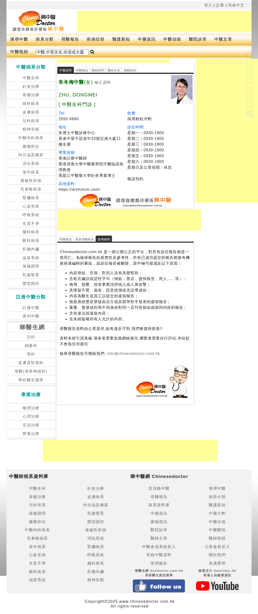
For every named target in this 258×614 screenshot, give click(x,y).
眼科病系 (31, 240)
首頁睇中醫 (159, 488)
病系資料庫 (159, 505)
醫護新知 (121, 39)
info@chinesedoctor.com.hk (133, 354)
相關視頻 (130, 70)
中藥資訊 (147, 39)
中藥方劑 (217, 513)
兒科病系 (31, 121)
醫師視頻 (217, 538)
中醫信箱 (172, 39)
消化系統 (31, 163)
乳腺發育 (31, 275)
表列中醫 (31, 316)
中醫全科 (31, 78)
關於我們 (217, 555)
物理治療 (31, 408)
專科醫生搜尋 (31, 380)
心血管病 (31, 206)
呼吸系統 (31, 215)
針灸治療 (31, 86)
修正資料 (102, 82)
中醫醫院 (217, 530)
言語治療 (31, 425)
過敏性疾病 (30, 181)
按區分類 (217, 497)
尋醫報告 (70, 39)
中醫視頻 (19, 51)
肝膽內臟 (31, 249)
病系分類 (44, 39)
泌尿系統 (31, 258)
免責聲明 (217, 563)
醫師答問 (98, 70)
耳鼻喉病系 (30, 189)
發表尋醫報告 (84, 239)
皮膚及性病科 (31, 363)
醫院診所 (198, 39)
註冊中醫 (31, 308)
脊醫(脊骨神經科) (31, 371)
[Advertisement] (164, 21)
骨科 (31, 354)
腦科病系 (31, 232)
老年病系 (31, 172)
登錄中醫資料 (159, 555)
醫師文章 (114, 70)
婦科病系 (31, 103)
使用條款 (159, 563)
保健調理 (31, 266)
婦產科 (31, 346)
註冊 (220, 5)
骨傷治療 (31, 95)
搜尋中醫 (19, 39)
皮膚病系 (31, 112)
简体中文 (236, 5)
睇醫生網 (32, 327)
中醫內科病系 (31, 138)
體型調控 (31, 283)
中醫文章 (223, 39)
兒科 (31, 337)
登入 (208, 5)
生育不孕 (31, 223)
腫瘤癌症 (31, 146)
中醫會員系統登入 (159, 547)
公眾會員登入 (217, 547)
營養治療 (31, 434)
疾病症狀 (96, 39)
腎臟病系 (31, 198)
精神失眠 (31, 129)
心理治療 (31, 416)
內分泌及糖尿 (31, 155)
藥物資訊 (159, 522)
